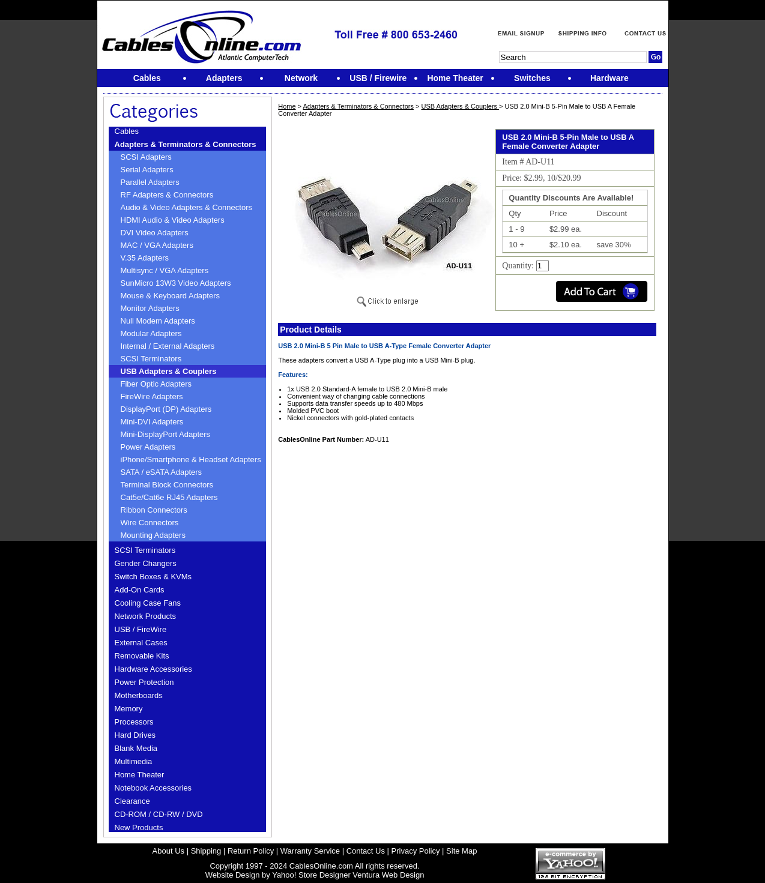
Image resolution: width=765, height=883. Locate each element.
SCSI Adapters (146, 156)
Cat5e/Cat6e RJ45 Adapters (169, 497)
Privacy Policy (416, 850)
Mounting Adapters (153, 535)
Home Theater (140, 774)
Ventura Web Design (388, 874)
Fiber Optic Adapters (156, 383)
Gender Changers (146, 563)
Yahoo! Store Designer (311, 874)
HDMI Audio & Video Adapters (173, 220)
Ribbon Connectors (154, 509)
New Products (139, 827)
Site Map (461, 850)
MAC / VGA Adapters (157, 245)
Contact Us (365, 850)
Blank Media (136, 748)
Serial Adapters (147, 169)
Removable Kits (142, 655)
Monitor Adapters (150, 308)
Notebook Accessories (153, 787)
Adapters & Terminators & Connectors (185, 144)
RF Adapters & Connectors (167, 194)
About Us (168, 850)
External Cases (141, 642)
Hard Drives (135, 735)
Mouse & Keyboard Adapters (170, 295)
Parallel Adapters (150, 182)
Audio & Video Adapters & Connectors (186, 207)
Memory (129, 708)
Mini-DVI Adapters (152, 421)
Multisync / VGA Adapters (165, 270)
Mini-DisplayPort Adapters (166, 434)
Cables (127, 131)
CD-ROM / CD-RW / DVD (159, 814)
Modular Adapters (151, 333)
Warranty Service (310, 850)
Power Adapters (148, 446)
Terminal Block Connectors (167, 484)
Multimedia (134, 761)
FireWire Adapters (152, 396)
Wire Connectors (150, 522)
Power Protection (144, 682)
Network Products (146, 616)
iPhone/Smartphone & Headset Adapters (191, 459)
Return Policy (251, 850)
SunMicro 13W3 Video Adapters (176, 283)
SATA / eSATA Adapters (161, 472)
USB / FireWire (141, 629)
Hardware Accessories (153, 669)
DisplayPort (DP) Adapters (166, 409)
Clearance (132, 801)
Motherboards (139, 695)
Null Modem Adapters (158, 320)
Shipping (206, 850)
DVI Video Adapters (155, 232)
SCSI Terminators (151, 358)
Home (286, 106)
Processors (134, 721)
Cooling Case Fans (148, 602)
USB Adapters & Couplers (169, 371)
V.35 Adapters (145, 257)
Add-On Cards (140, 589)
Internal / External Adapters (168, 346)
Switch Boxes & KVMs (153, 576)
